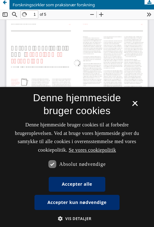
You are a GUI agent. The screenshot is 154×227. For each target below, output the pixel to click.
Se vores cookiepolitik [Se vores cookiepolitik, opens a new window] (92, 150)
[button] (77, 219)
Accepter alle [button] (77, 184)
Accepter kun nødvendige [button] (77, 202)
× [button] (135, 105)
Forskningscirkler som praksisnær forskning (54, 5)
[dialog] (77, 157)
